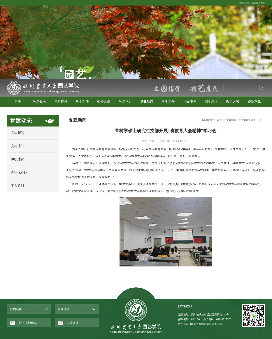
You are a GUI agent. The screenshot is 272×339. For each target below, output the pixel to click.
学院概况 (39, 101)
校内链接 (16, 309)
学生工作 (168, 101)
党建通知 (17, 146)
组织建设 (17, 159)
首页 (18, 101)
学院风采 (125, 101)
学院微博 (68, 323)
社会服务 (189, 101)
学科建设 (60, 101)
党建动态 (146, 101)
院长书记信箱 (23, 323)
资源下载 (254, 101)
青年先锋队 (19, 172)
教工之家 (232, 101)
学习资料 (17, 185)
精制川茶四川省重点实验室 (251, 2)
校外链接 (63, 309)
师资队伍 (103, 101)
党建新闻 (17, 133)
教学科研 (82, 101)
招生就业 (211, 101)
